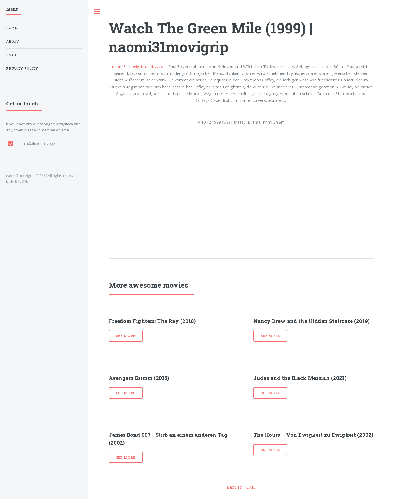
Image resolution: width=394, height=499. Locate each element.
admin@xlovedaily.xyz (36, 143)
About (12, 41)
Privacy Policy (22, 68)
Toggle (97, 11)
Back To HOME (241, 487)
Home (11, 28)
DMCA (11, 55)
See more (125, 336)
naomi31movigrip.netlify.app (138, 66)
